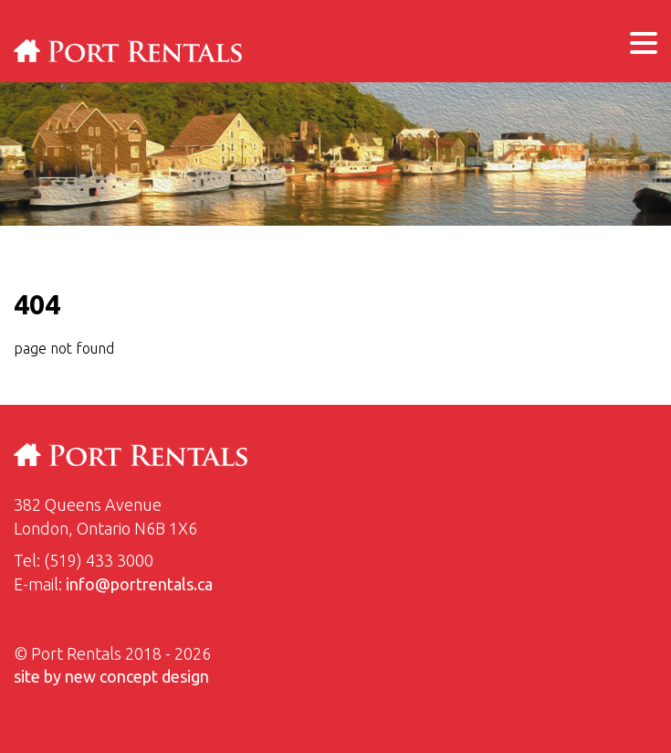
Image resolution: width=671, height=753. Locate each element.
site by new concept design (111, 676)
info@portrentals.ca (139, 584)
